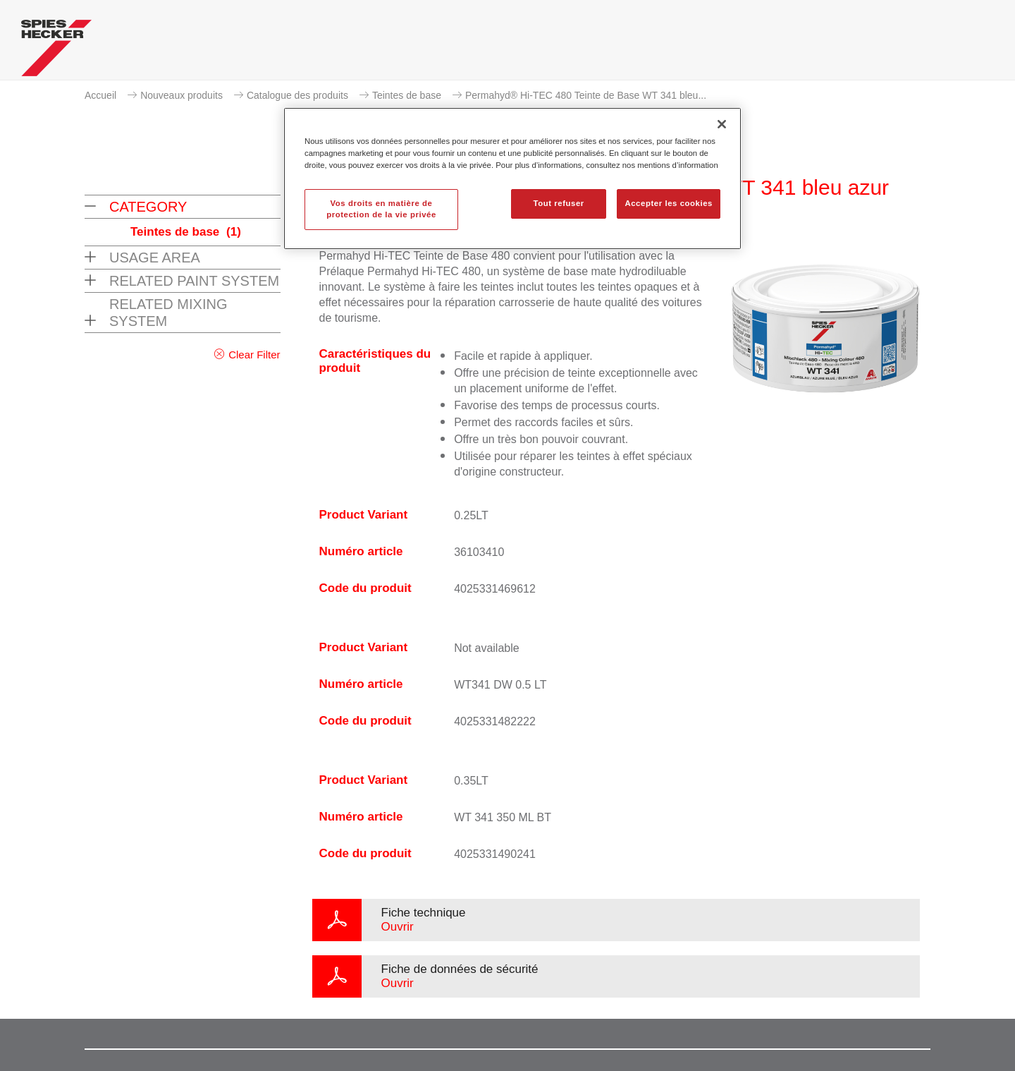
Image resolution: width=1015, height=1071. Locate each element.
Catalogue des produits (297, 95)
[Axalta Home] (56, 51)
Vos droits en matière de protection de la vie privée (381, 209)
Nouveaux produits (181, 95)
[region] (512, 178)
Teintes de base (406, 95)
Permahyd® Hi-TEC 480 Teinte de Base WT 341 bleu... (585, 95)
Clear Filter (254, 355)
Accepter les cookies (669, 203)
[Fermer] (721, 124)
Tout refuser (558, 203)
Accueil (100, 95)
